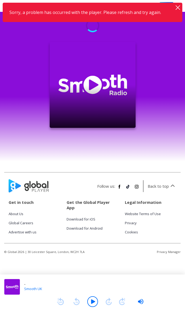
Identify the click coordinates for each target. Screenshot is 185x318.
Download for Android (85, 228)
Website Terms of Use (143, 213)
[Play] (92, 301)
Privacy (131, 223)
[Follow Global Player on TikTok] (128, 189)
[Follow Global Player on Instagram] (136, 189)
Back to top (162, 186)
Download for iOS (81, 219)
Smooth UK (33, 288)
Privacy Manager (169, 252)
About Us (16, 213)
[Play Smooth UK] (92, 85)
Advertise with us (23, 232)
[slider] (140, 301)
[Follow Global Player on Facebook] (119, 189)
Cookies (131, 232)
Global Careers (21, 223)
